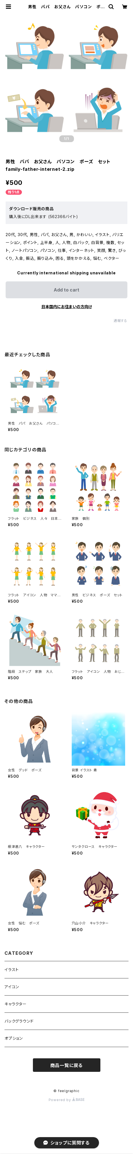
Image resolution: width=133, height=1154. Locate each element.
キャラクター (15, 1003)
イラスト (11, 969)
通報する (120, 321)
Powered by (67, 1100)
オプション (13, 1038)
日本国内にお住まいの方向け (66, 306)
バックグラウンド (18, 1021)
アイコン (11, 986)
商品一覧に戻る (66, 1065)
